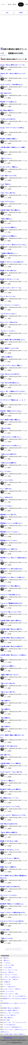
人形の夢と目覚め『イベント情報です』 (11, 763)
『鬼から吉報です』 (5, 700)
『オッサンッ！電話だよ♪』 (7, 780)
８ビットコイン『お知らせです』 (9, 322)
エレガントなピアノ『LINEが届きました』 (11, 84)
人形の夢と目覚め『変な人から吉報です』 (11, 646)
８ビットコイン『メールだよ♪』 (9, 895)
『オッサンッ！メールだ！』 (8, 331)
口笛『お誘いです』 (5, 754)
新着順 (21, 12)
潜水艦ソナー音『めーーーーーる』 (9, 279)
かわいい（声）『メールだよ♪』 (11, 1012)
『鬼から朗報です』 (5, 709)
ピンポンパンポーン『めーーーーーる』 (11, 287)
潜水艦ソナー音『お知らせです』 (9, 746)
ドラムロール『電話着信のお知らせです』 (11, 603)
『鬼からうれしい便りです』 (8, 692)
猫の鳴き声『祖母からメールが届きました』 (12, 904)
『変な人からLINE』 (5, 428)
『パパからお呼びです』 (9, 1024)
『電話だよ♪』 (6, 960)
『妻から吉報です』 (5, 726)
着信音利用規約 (8, 1037)
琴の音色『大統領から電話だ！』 (9, 138)
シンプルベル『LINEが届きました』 (13, 1027)
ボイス (21, 4)
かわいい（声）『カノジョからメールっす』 (15, 1022)
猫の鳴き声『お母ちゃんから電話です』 (11, 789)
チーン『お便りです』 (6, 488)
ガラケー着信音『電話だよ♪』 (11, 1010)
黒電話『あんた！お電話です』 (8, 867)
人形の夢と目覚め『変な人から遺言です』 (11, 629)
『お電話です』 (7, 982)
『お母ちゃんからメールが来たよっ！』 (11, 445)
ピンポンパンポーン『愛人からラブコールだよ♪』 (13, 244)
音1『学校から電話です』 (7, 110)
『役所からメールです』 (6, 938)
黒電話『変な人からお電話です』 (12, 1008)
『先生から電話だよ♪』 (6, 218)
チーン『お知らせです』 (6, 497)
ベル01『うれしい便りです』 (8, 193)
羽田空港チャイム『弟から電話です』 (10, 586)
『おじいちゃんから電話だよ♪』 (9, 227)
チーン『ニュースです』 (6, 480)
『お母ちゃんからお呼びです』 (8, 454)
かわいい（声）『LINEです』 (11, 979)
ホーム (3, 4)
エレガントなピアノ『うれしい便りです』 (11, 772)
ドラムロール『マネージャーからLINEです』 (12, 921)
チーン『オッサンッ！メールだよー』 (10, 305)
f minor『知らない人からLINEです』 (10, 374)
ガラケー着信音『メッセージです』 (9, 348)
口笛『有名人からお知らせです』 (9, 823)
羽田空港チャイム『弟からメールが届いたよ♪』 (13, 577)
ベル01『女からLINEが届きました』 (10, 382)
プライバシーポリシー (18, 1037)
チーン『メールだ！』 (6, 471)
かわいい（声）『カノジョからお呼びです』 (15, 996)
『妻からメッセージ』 (6, 158)
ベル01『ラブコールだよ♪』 (7, 201)
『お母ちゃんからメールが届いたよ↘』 (11, 437)
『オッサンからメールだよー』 (8, 313)
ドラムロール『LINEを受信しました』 (10, 594)
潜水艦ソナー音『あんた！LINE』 (9, 841)
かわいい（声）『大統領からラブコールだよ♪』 (13, 391)
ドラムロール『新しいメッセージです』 (11, 612)
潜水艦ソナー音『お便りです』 (8, 270)
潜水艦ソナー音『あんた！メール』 (9, 849)
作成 (7, 12)
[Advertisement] (14, 29)
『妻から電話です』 (8, 1017)
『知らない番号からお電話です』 (9, 832)
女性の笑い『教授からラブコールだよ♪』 (11, 411)
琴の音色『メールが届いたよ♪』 (9, 101)
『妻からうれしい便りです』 (8, 683)
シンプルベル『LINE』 (8, 965)
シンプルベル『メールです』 (10, 974)
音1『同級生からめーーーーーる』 (9, 798)
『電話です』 (6, 958)
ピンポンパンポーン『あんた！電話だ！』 (11, 365)
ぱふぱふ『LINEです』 (8, 972)
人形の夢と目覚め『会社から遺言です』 (11, 620)
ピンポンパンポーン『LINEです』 (12, 989)
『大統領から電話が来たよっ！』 (9, 253)
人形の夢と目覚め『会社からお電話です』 (14, 1034)
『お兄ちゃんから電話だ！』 (8, 666)
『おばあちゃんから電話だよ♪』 (9, 236)
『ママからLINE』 (7, 967)
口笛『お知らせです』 (6, 93)
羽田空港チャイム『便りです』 (8, 514)
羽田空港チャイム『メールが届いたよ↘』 (11, 523)
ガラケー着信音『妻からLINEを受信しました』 (13, 339)
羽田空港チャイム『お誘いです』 (9, 549)
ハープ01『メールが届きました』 (11, 977)
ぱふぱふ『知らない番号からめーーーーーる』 (12, 65)
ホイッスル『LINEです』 (10, 1015)
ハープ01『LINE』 (5, 929)
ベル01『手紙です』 (5, 184)
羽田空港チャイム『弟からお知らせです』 (11, 568)
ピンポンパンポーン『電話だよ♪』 (9, 167)
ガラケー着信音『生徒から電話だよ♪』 (10, 419)
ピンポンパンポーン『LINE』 (11, 993)
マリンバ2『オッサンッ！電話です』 (10, 858)
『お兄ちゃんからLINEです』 (8, 119)
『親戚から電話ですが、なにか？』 (9, 674)
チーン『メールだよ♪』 (6, 506)
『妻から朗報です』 (5, 718)
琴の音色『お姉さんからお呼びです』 (10, 886)
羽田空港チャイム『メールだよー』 (9, 532)
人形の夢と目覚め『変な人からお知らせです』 (12, 637)
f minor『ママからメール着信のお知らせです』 (13, 912)
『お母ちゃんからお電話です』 (8, 462)
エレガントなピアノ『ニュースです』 (10, 806)
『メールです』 (7, 984)
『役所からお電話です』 (6, 357)
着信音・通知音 (12, 4)
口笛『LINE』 (7, 1020)
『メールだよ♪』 (6, 962)
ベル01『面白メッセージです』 (8, 175)
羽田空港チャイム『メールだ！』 (9, 540)
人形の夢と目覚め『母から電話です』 (10, 210)
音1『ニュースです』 (9, 991)
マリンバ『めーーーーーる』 (8, 296)
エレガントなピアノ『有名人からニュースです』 (13, 815)
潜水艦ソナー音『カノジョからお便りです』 (12, 262)
